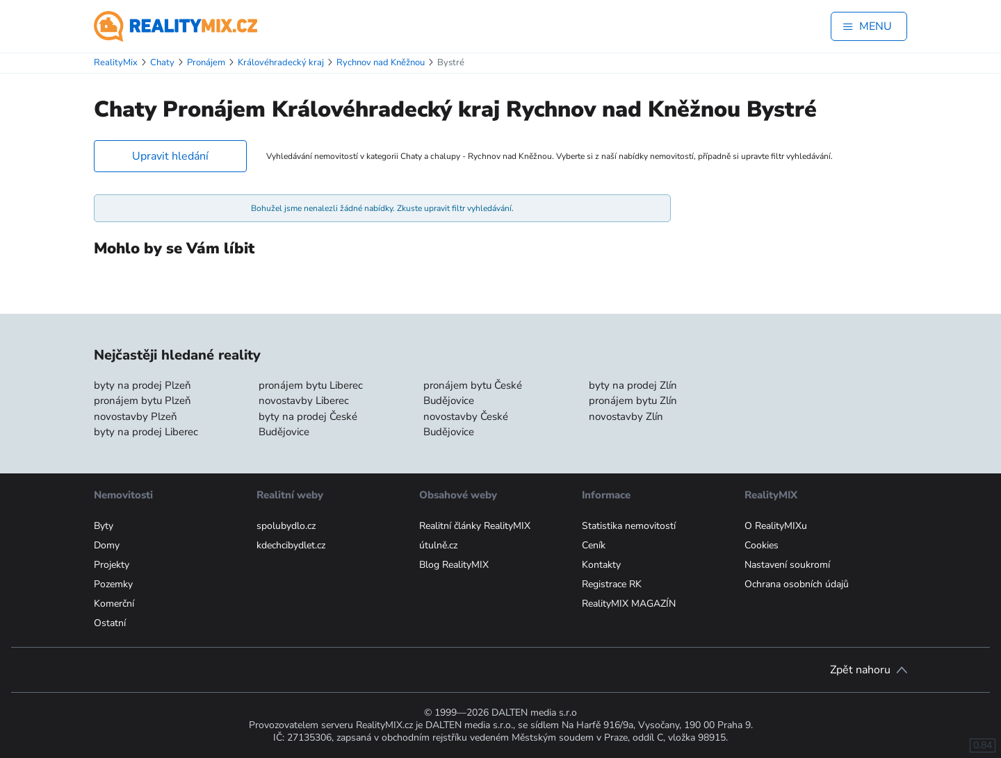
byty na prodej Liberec (146, 432)
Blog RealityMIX (454, 564)
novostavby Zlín (626, 416)
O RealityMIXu (775, 525)
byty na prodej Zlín (633, 385)
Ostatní (110, 623)
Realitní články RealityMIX (474, 525)
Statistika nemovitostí (629, 525)
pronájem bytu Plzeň (142, 400)
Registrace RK (612, 584)
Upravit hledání (170, 156)
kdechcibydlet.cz (291, 545)
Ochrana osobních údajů (796, 584)
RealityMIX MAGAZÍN (629, 603)
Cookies (761, 545)
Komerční (114, 603)
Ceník (593, 545)
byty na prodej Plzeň (142, 385)
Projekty (111, 564)
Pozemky (113, 584)
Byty (103, 525)
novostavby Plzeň (135, 416)
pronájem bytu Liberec (311, 385)
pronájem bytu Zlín (633, 400)
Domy (107, 545)
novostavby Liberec (304, 400)
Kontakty (601, 564)
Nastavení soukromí (787, 564)
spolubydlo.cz (286, 525)
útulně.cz (438, 545)
